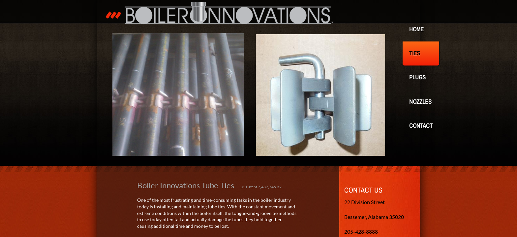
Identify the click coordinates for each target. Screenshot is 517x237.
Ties (414, 53)
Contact (421, 125)
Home (416, 29)
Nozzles (420, 101)
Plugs (417, 77)
